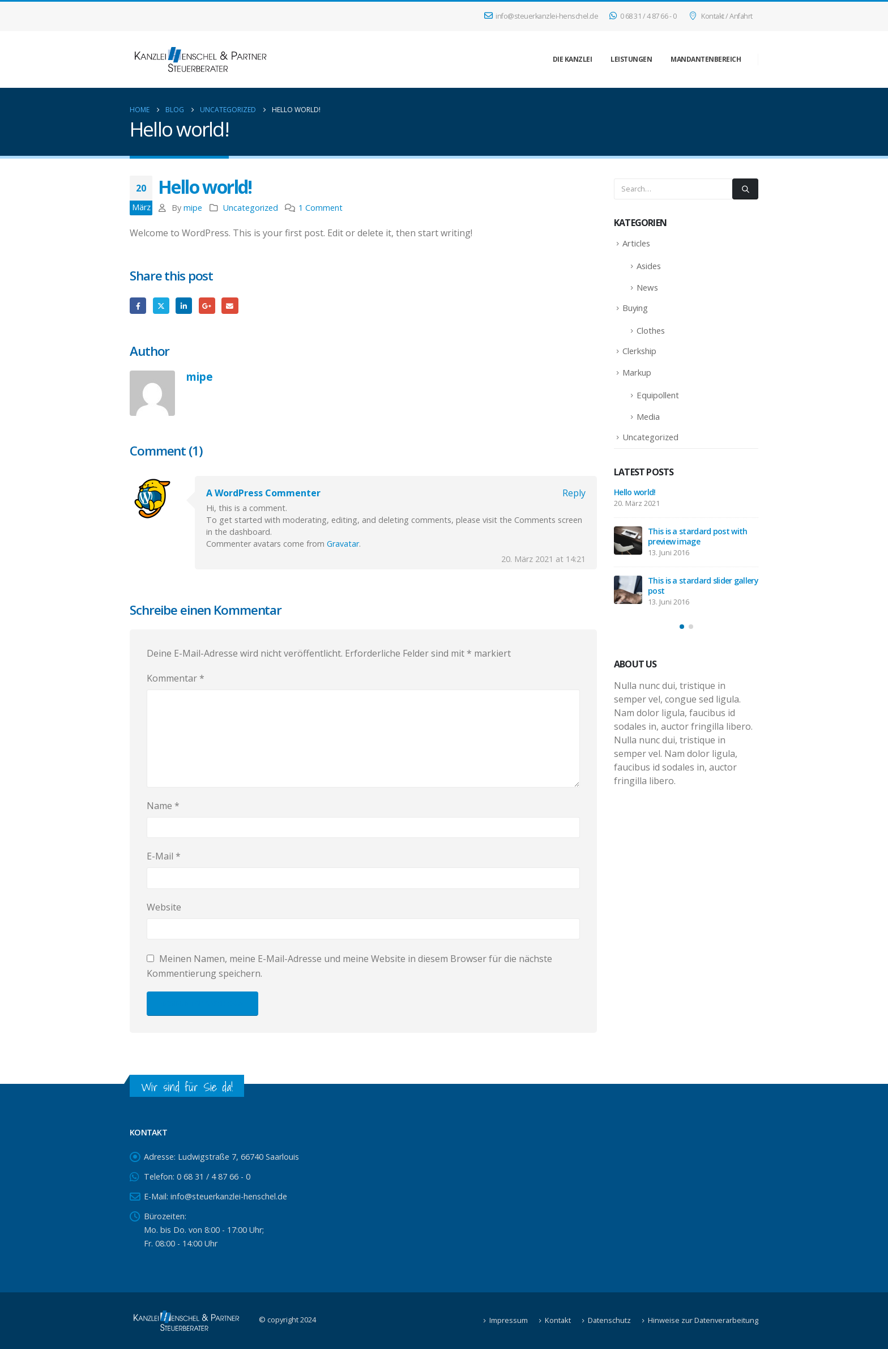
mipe (192, 207)
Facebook (138, 305)
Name (163, 805)
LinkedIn (184, 305)
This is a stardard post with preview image (697, 536)
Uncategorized (250, 207)
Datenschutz (609, 1320)
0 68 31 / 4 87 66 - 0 (642, 16)
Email (229, 305)
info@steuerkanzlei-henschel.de (541, 16)
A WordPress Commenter (263, 493)
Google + (207, 305)
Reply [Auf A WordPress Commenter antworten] (574, 493)
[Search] (745, 188)
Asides (649, 265)
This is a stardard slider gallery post (703, 585)
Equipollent (658, 395)
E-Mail (164, 856)
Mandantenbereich (706, 59)
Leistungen (631, 59)
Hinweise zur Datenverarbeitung (703, 1320)
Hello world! (635, 492)
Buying (635, 307)
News (647, 287)
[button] (681, 627)
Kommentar (175, 678)
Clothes (651, 330)
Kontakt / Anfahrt (720, 16)
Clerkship (639, 350)
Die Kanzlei (572, 59)
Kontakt (558, 1320)
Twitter (161, 305)
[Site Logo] (200, 59)
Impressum (508, 1320)
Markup (636, 372)
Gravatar (343, 543)
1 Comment (320, 207)
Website (164, 907)
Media (648, 416)
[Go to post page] (628, 540)
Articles (636, 243)
